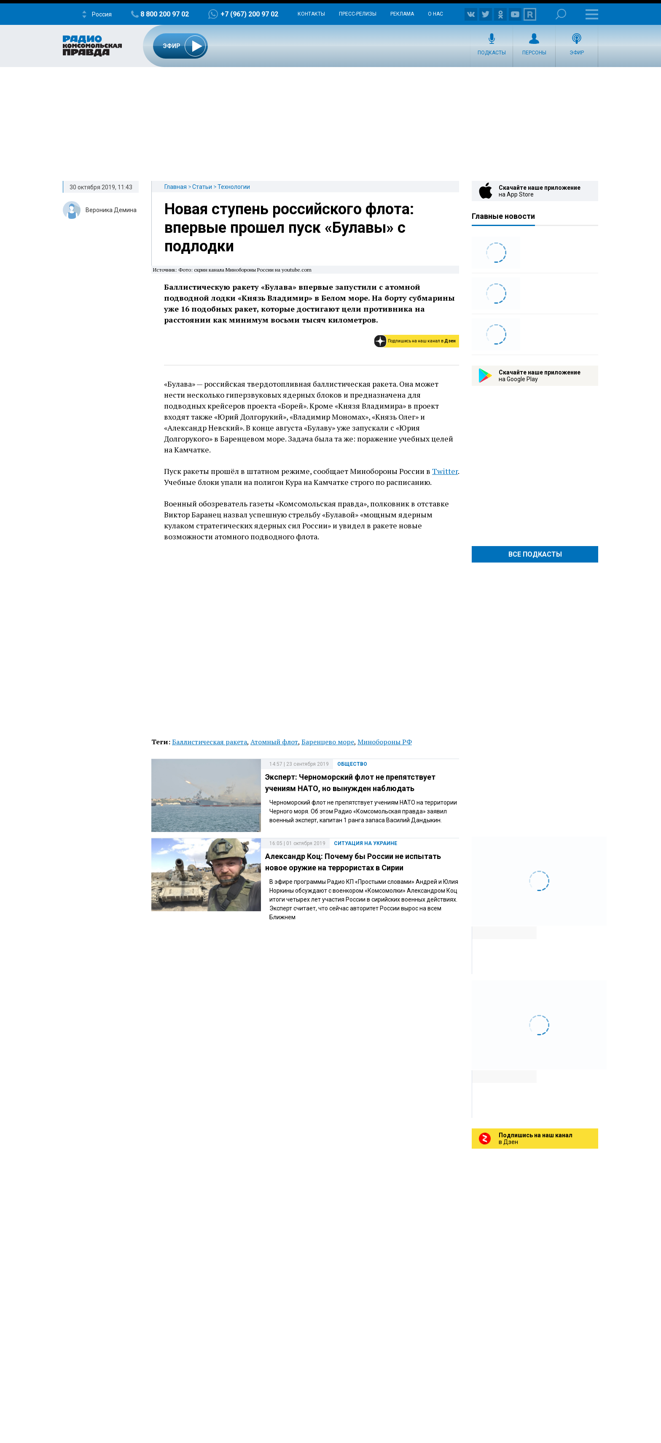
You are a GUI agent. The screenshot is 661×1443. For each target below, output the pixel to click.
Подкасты (492, 53)
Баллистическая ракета (209, 741)
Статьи (202, 186)
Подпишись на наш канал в (422, 341)
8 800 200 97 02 (164, 14)
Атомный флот (274, 741)
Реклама (402, 14)
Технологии (234, 186)
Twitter (445, 471)
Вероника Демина (111, 210)
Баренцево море (327, 741)
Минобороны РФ (384, 741)
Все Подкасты (535, 554)
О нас (435, 14)
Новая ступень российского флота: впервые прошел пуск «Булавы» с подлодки (289, 227)
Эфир (577, 53)
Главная (175, 186)
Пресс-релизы (357, 14)
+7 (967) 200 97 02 (249, 14)
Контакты (311, 14)
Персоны (534, 53)
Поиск (561, 14)
